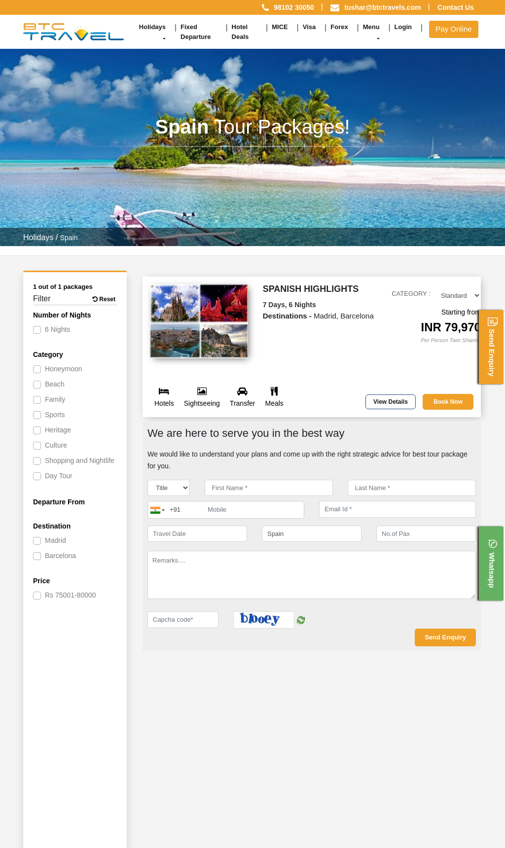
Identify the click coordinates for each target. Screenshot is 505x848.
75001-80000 (70, 595)
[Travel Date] (197, 534)
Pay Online (453, 29)
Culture (56, 445)
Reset (104, 299)
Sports (55, 415)
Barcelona (60, 556)
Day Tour (58, 476)
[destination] (311, 534)
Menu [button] (371, 27)
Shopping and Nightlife (79, 460)
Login (403, 27)
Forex (339, 27)
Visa (309, 27)
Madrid (55, 540)
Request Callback (252, 172)
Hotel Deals (240, 31)
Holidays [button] (152, 27)
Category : (411, 293)
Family (55, 399)
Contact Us (455, 7)
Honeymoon (63, 369)
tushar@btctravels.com (382, 7)
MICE (280, 27)
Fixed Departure (195, 31)
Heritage (58, 430)
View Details (390, 401)
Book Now (448, 401)
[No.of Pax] (426, 534)
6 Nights (57, 329)
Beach (55, 384)
